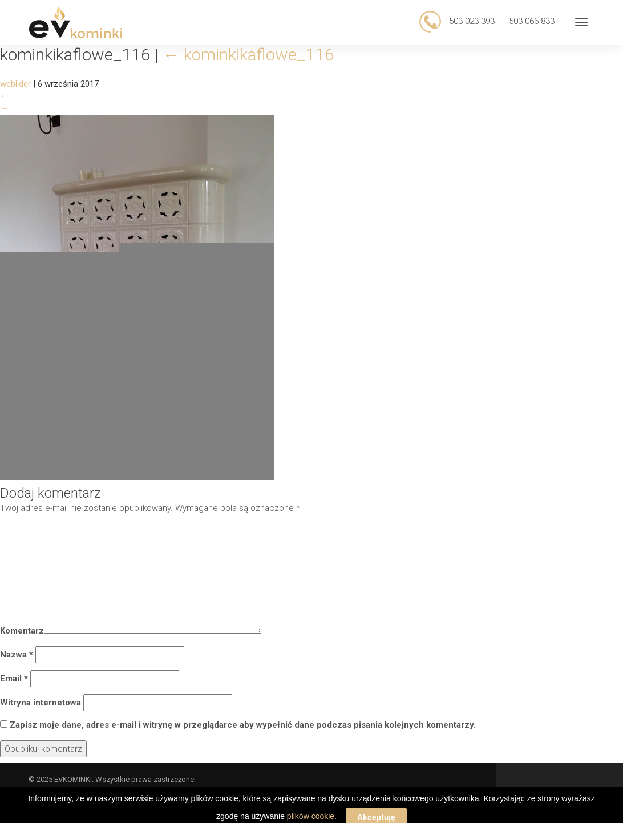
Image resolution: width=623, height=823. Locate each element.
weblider (15, 84)
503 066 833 (532, 21)
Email (14, 678)
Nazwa (16, 654)
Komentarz (22, 631)
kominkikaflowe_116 (248, 54)
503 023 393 (471, 21)
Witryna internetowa (40, 702)
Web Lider (577, 792)
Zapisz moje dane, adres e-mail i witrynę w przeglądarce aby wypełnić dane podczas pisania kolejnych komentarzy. (243, 725)
